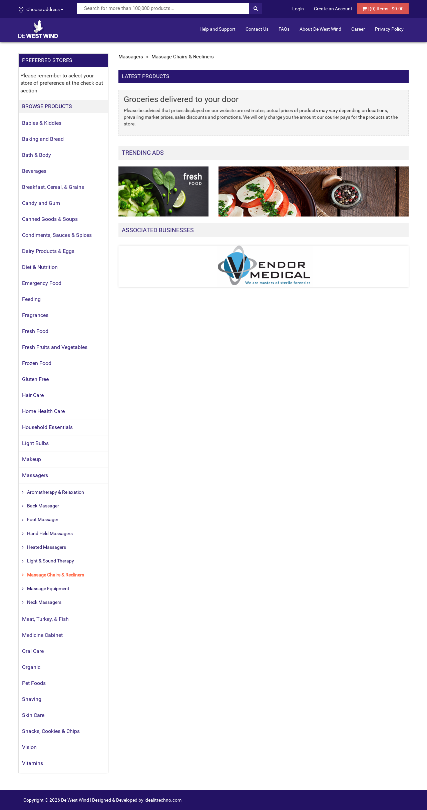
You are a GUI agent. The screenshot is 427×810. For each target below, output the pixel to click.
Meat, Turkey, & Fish (45, 619)
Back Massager (43, 505)
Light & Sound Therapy (50, 560)
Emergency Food (41, 283)
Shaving (31, 699)
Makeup (31, 459)
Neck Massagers (44, 602)
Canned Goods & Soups (50, 219)
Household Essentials (47, 427)
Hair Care (33, 395)
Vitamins (32, 763)
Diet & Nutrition (40, 267)
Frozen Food (36, 363)
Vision (29, 747)
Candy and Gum (41, 203)
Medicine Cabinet (42, 635)
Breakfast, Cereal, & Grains (53, 187)
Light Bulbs (35, 443)
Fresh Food (35, 331)
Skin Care (33, 715)
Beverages (34, 171)
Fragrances (35, 315)
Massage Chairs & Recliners (55, 574)
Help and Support (217, 29)
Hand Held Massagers (50, 533)
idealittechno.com (162, 800)
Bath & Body (36, 155)
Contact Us (257, 29)
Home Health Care (43, 411)
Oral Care (33, 651)
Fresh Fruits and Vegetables (54, 347)
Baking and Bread (43, 139)
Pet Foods (34, 683)
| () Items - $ (383, 8)
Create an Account (333, 8)
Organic (31, 667)
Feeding (31, 299)
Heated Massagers (46, 547)
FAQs (284, 29)
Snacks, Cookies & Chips (51, 731)
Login (298, 8)
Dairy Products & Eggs (48, 251)
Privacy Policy (389, 29)
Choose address (41, 10)
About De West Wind (320, 29)
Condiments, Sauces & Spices (57, 235)
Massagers (35, 475)
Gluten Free (35, 379)
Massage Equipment (48, 588)
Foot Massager (42, 519)
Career (358, 29)
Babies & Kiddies (41, 123)
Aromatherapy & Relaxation (55, 492)
